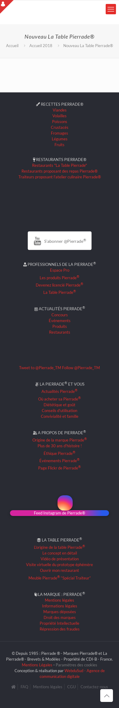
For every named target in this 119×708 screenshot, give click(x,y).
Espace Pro (59, 270)
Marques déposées (59, 611)
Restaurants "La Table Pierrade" (59, 165)
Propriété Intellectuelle (59, 623)
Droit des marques (60, 617)
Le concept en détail (59, 553)
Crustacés (59, 127)
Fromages (59, 133)
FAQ (24, 686)
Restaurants (59, 332)
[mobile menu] (111, 9)
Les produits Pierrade (59, 277)
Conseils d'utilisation (59, 410)
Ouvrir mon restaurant (59, 570)
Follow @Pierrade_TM (81, 367)
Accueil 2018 (40, 45)
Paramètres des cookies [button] (76, 664)
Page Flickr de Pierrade (59, 468)
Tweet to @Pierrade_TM (40, 367)
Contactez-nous (94, 686)
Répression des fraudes (60, 629)
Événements (60, 320)
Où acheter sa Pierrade (59, 399)
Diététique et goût (59, 404)
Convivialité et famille (59, 416)
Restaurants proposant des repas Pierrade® (59, 171)
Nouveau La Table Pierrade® (88, 45)
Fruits (59, 144)
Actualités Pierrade (59, 391)
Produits (59, 326)
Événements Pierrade (59, 460)
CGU (71, 686)
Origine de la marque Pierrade (59, 440)
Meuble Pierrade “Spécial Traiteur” (59, 578)
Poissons (59, 121)
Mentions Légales (37, 664)
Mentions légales (59, 600)
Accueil (12, 45)
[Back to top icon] (106, 695)
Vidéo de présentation (60, 558)
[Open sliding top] (7, 7)
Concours (59, 314)
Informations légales (59, 605)
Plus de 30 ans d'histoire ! (60, 445)
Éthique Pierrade (59, 453)
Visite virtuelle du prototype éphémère (59, 564)
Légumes (60, 138)
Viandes (60, 110)
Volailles (59, 115)
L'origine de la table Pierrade (59, 547)
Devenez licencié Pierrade (59, 285)
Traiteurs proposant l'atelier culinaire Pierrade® (59, 176)
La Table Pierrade (59, 292)
